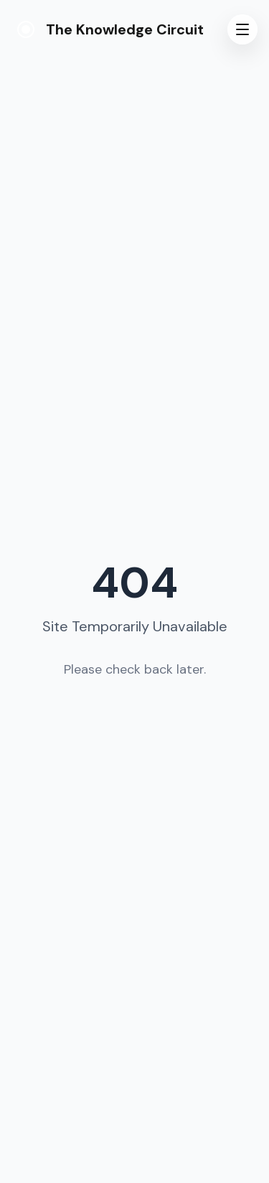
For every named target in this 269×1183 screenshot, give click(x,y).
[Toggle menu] (242, 29)
